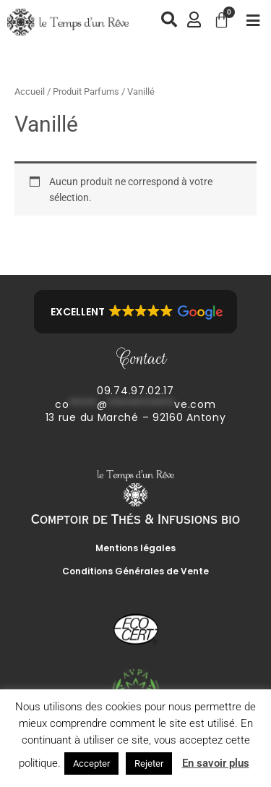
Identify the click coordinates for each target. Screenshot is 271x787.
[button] (135, 311)
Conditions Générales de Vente (135, 571)
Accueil (29, 91)
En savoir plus (215, 763)
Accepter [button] (91, 763)
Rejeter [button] (148, 763)
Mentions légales (135, 548)
